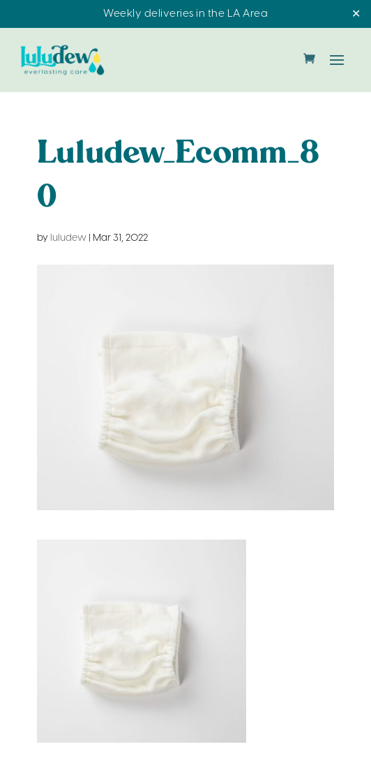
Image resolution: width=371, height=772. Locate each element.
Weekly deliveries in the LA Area (185, 14)
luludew (68, 238)
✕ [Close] (356, 14)
